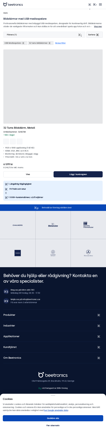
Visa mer (98, 26)
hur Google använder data (56, 410)
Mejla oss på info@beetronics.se (25, 299)
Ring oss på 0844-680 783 (22, 290)
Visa (28, 174)
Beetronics (43, 374)
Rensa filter (60, 43)
